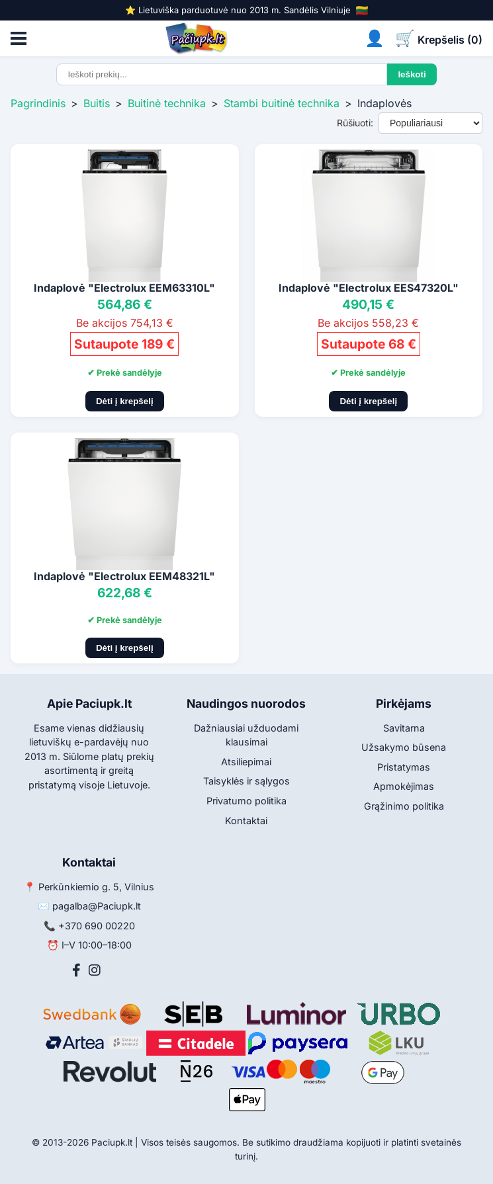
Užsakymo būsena (403, 747)
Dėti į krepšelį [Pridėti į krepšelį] (125, 401)
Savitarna (404, 728)
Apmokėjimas (403, 786)
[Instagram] (95, 970)
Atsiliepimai (246, 761)
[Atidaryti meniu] (18, 38)
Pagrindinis (38, 103)
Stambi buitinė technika (281, 103)
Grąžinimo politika (404, 806)
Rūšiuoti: (355, 122)
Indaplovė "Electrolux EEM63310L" (124, 287)
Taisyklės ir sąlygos (246, 780)
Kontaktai (246, 820)
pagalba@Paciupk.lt (96, 905)
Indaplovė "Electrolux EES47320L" (369, 287)
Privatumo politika (246, 800)
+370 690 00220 (96, 925)
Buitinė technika (167, 103)
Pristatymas (403, 767)
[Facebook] (76, 970)
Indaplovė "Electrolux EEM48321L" (124, 576)
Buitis (96, 103)
